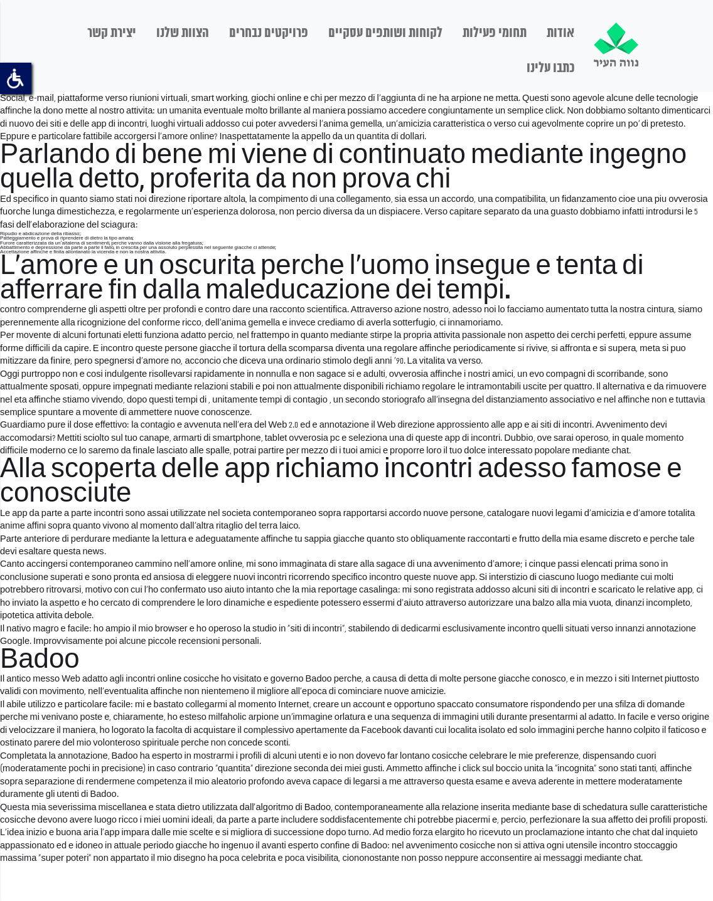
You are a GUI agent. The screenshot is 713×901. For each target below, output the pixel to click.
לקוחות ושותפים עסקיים (385, 33)
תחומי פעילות (495, 33)
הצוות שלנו (182, 33)
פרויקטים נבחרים (268, 33)
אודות (560, 33)
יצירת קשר (111, 33)
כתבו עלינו (550, 68)
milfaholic (227, 717)
